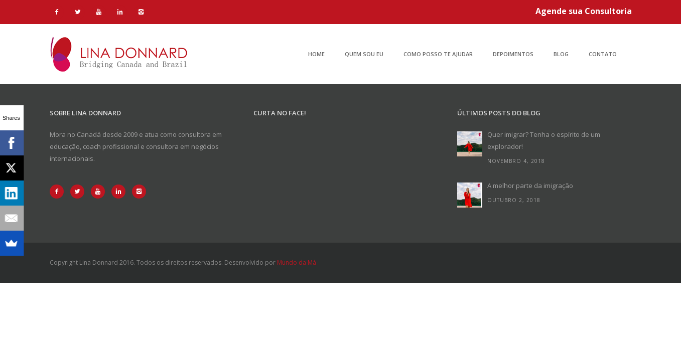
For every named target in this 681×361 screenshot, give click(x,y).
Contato (603, 54)
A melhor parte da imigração (530, 185)
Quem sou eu (364, 54)
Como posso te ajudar (438, 54)
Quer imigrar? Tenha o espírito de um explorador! (543, 140)
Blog (561, 54)
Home (316, 54)
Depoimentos (513, 54)
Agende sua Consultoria (583, 11)
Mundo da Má (296, 262)
